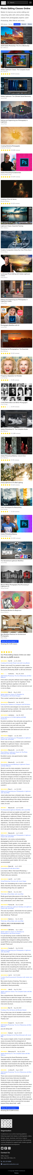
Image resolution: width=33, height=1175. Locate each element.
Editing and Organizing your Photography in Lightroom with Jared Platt (16, 792)
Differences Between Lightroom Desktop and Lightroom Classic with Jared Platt (16, 907)
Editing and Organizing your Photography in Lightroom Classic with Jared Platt (16, 738)
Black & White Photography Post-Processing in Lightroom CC (15, 585)
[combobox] (17, 2)
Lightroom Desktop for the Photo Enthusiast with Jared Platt (16, 1035)
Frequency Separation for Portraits (11, 376)
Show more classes (9, 641)
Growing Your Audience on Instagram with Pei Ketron (15, 704)
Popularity (17, 24)
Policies (16, 1173)
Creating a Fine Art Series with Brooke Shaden (14, 1010)
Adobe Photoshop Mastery (9, 534)
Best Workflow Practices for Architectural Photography (13, 635)
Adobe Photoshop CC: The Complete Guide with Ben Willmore (15, 1054)
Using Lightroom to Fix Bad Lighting (12, 482)
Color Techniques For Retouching (11, 507)
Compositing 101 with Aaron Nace (10, 868)
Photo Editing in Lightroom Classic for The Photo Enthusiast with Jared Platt (14, 752)
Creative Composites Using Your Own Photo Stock (16, 250)
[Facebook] (5, 1148)
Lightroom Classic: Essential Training (12, 226)
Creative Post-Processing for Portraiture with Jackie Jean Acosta (16, 977)
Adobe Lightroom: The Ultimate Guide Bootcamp (16, 96)
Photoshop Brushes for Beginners (11, 610)
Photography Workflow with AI (10, 325)
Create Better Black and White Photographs (14, 402)
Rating (30, 24)
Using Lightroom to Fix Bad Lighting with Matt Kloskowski (13, 717)
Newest (24, 24)
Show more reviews (10, 1108)
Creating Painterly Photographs (10, 146)
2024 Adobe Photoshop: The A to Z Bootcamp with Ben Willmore (16, 676)
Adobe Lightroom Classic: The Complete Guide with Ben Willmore (16, 992)
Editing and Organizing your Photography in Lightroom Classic (14, 300)
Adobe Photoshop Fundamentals (11, 172)
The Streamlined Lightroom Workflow (12, 561)
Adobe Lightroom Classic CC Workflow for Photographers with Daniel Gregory (12, 695)
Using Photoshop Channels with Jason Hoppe (13, 881)
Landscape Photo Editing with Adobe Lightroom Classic (15, 275)
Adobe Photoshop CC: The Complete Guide (14, 429)
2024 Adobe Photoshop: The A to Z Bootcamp (15, 46)
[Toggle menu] (30, 2)
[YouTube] (2, 1148)
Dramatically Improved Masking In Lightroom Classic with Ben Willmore (15, 765)
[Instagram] (9, 1148)
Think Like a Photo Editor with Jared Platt (12, 894)
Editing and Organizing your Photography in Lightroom (14, 121)
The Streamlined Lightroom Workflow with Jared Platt (15, 809)
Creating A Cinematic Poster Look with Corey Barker (15, 663)
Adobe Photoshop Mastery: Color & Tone (13, 456)
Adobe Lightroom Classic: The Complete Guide (15, 70)
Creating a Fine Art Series (9, 199)
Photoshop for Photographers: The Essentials (14, 349)
